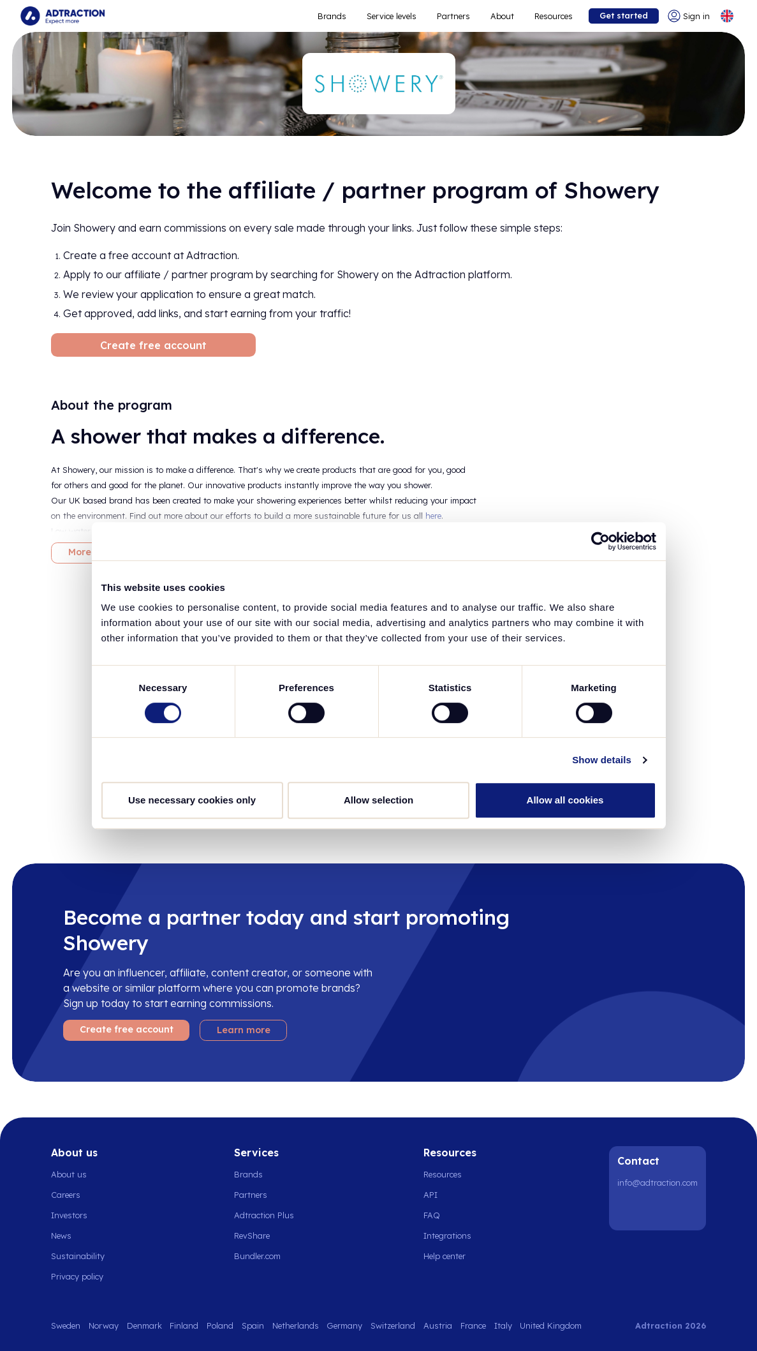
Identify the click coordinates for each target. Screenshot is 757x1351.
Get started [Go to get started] (623, 15)
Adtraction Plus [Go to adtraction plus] (264, 1215)
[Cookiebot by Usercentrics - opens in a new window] (600, 541)
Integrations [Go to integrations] (447, 1235)
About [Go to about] (502, 16)
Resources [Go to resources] (553, 16)
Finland (184, 1325)
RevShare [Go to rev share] (252, 1235)
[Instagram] (662, 1210)
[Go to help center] (451, 1256)
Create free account (153, 345)
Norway (104, 1325)
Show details (601, 759)
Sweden (65, 1325)
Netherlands (295, 1325)
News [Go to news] (61, 1235)
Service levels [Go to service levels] (391, 16)
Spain (253, 1325)
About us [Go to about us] (69, 1174)
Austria (437, 1325)
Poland (220, 1325)
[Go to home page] (62, 16)
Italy (503, 1325)
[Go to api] (451, 1195)
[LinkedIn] (629, 1210)
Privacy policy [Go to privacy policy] (77, 1276)
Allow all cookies (565, 800)
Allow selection (378, 800)
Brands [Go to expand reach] (332, 16)
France (473, 1325)
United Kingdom (551, 1325)
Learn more (243, 1030)
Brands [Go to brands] (248, 1174)
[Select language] (727, 16)
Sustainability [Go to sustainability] (78, 1256)
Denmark (144, 1325)
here (433, 516)
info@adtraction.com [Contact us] (657, 1182)
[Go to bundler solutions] (264, 1256)
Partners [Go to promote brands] (453, 16)
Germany (344, 1325)
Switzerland (393, 1325)
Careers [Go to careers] (65, 1195)
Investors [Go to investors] (69, 1215)
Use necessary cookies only (192, 800)
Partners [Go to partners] (250, 1195)
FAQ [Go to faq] (431, 1215)
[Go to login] (689, 16)
